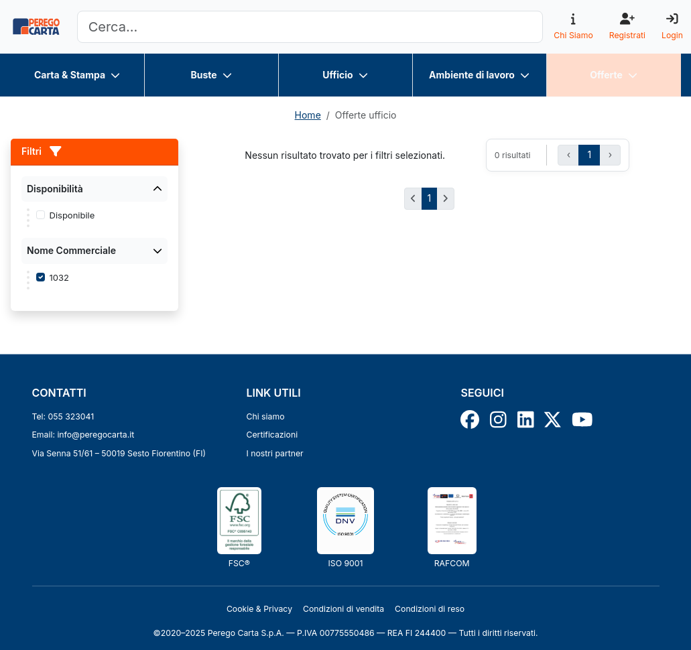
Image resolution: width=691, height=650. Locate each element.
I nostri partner (274, 453)
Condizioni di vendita (343, 609)
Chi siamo (265, 416)
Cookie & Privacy (259, 609)
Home (308, 115)
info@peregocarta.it (95, 435)
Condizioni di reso (429, 609)
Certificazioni (272, 435)
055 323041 (71, 416)
